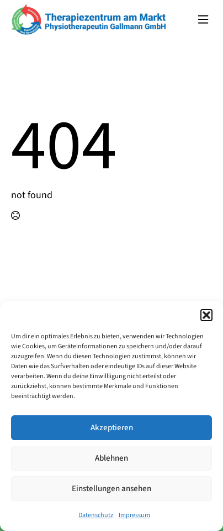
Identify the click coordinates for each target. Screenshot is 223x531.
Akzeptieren (112, 428)
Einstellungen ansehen (111, 488)
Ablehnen (111, 458)
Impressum (134, 515)
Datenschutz (95, 515)
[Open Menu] (203, 19)
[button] (206, 315)
